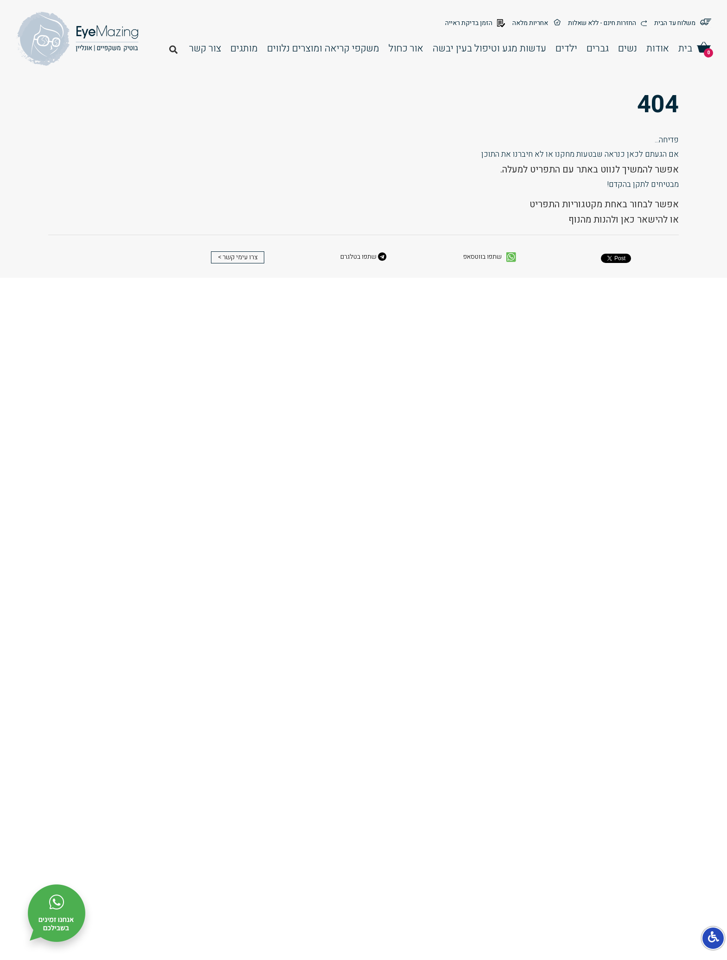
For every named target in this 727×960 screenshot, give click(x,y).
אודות (657, 48)
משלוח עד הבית (682, 23)
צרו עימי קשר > (237, 257)
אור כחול (406, 48)
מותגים (244, 48)
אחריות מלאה (536, 23)
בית (685, 48)
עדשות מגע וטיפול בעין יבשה (489, 48)
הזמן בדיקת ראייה (475, 23)
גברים (598, 48)
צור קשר (205, 48)
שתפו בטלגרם (363, 257)
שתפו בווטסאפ (489, 257)
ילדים (566, 48)
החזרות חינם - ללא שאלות (607, 23)
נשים (627, 48)
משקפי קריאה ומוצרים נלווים (323, 48)
